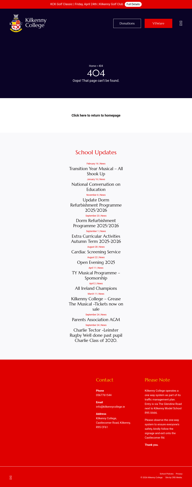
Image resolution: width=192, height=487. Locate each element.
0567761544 (103, 395)
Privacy (179, 474)
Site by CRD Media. (173, 477)
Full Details (133, 4)
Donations (127, 23)
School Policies (167, 474)
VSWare (158, 23)
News (102, 163)
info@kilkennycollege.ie (110, 406)
